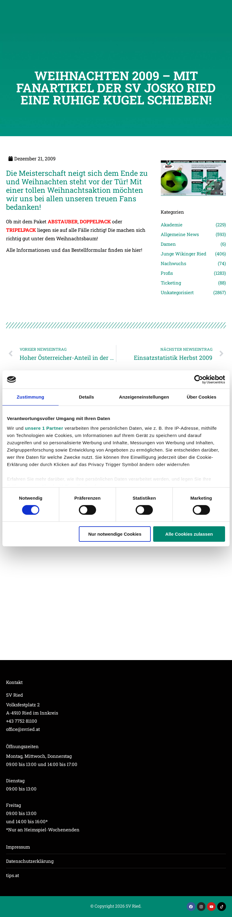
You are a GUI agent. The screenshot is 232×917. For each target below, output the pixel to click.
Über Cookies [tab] (201, 396)
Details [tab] (86, 396)
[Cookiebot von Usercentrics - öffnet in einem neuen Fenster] (198, 379)
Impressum (18, 847)
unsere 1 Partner (44, 427)
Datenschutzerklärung (29, 861)
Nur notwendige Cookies (114, 534)
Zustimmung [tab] (30, 396)
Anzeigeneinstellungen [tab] (144, 396)
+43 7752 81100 (21, 721)
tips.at (12, 875)
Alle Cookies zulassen (189, 534)
